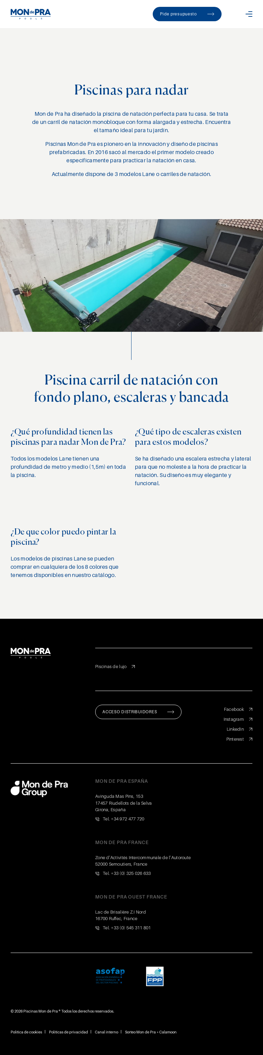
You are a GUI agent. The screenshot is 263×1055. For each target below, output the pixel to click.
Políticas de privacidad (68, 1032)
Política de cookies (26, 1032)
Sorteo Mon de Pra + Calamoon (151, 1032)
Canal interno (106, 1032)
